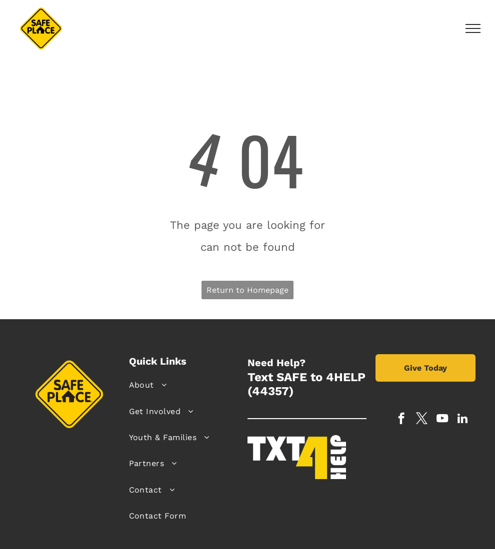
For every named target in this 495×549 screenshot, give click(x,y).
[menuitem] (184, 385)
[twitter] (421, 420)
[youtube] (442, 420)
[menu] (473, 28)
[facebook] (401, 420)
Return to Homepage (247, 290)
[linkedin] (463, 420)
